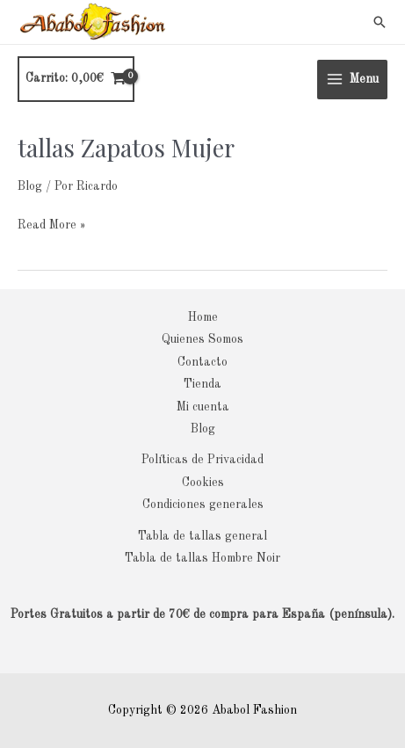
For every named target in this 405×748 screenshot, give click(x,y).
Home (203, 317)
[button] (379, 22)
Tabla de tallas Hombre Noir (202, 558)
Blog (30, 186)
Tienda (202, 384)
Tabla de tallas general (202, 536)
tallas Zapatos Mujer (126, 147)
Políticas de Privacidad (202, 460)
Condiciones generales (203, 505)
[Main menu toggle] (352, 79)
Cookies (203, 483)
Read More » (51, 222)
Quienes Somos (202, 339)
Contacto (202, 362)
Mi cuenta (203, 407)
